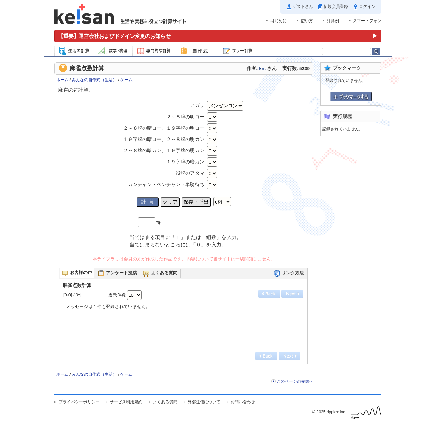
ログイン (367, 6)
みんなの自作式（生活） (94, 79)
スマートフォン (367, 20)
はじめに (278, 20)
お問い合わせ (243, 401)
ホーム (62, 79)
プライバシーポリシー (79, 401)
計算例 (333, 20)
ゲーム (126, 79)
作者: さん (262, 68)
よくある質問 (165, 401)
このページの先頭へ (295, 381)
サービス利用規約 (126, 401)
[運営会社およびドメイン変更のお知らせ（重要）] (218, 36)
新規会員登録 (336, 6)
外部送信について (204, 401)
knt (262, 68)
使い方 (307, 20)
